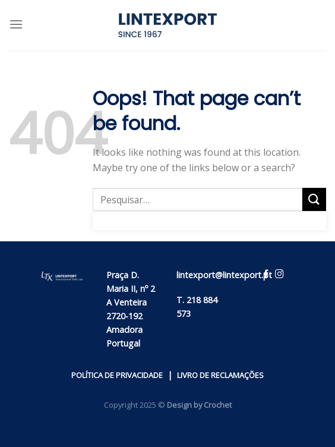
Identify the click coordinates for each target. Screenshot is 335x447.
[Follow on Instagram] (279, 275)
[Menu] (16, 24)
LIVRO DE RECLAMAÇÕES (220, 375)
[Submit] (314, 199)
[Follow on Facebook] (266, 275)
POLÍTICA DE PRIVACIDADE (117, 375)
